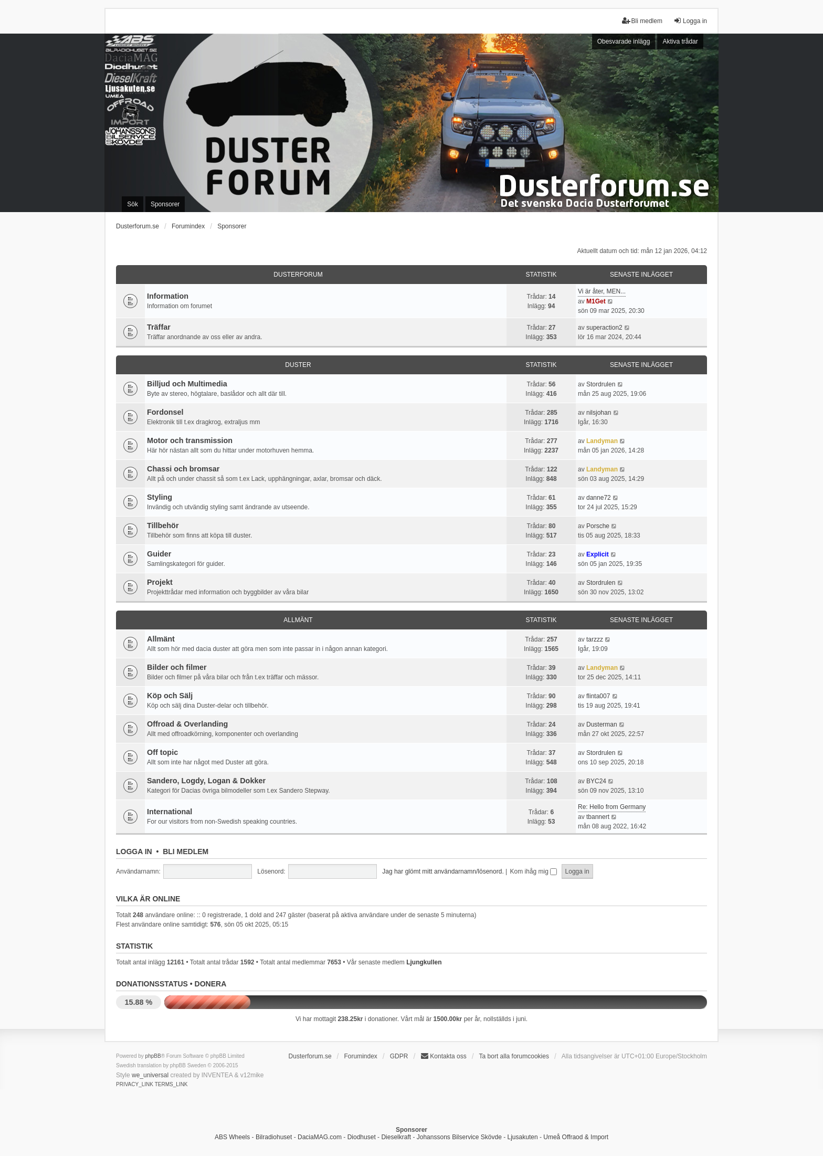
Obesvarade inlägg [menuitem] (623, 41)
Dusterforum (297, 274)
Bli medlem (185, 851)
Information (167, 296)
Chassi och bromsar (183, 469)
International (169, 811)
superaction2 (604, 327)
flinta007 (598, 696)
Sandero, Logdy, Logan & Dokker (206, 780)
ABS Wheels (232, 1137)
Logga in (134, 851)
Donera (211, 984)
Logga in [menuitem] (690, 21)
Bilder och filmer (177, 667)
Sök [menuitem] (132, 204)
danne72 (598, 497)
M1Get (596, 301)
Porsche (597, 526)
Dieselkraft (396, 1137)
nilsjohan (598, 412)
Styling (159, 497)
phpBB (153, 1056)
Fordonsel (165, 412)
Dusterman (601, 724)
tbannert (597, 817)
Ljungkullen (423, 962)
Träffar (159, 327)
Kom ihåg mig (533, 871)
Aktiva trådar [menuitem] (680, 41)
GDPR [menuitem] (399, 1056)
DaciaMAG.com (320, 1137)
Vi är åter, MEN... (602, 291)
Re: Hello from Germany (612, 807)
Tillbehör (163, 525)
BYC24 (596, 781)
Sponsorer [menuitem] (165, 204)
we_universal (150, 1075)
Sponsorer (231, 226)
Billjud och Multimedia (187, 384)
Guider (159, 554)
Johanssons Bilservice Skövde (459, 1137)
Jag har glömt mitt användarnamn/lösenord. (442, 871)
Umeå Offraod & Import (575, 1137)
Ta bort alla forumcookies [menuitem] (514, 1056)
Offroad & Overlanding (187, 724)
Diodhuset (361, 1137)
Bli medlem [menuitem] (642, 21)
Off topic (162, 752)
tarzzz (594, 639)
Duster (298, 365)
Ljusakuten (523, 1137)
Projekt (160, 582)
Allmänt (297, 620)
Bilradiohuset (274, 1137)
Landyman (602, 441)
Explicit (597, 554)
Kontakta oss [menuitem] (443, 1056)
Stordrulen (600, 384)
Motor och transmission (190, 440)
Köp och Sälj (170, 695)
